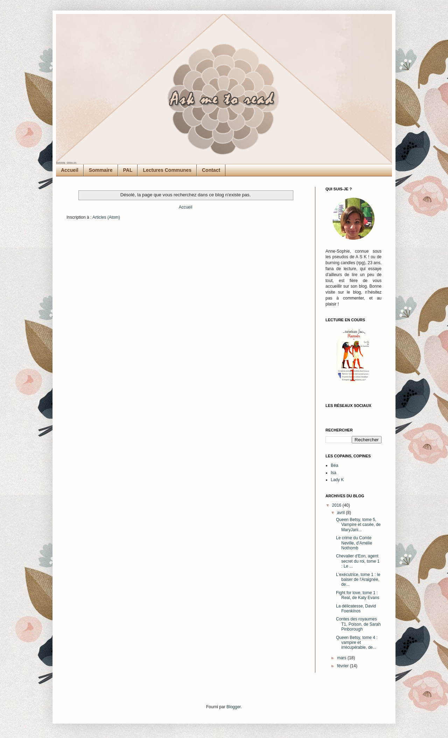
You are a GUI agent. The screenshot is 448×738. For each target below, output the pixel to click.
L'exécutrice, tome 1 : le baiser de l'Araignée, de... (358, 579)
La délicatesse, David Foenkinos (356, 608)
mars (342, 657)
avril (341, 512)
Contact (211, 170)
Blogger (233, 706)
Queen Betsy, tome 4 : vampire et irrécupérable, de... (357, 642)
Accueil (69, 170)
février (343, 665)
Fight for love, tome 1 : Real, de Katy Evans (357, 595)
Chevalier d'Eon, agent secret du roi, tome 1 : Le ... (357, 561)
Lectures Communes (167, 170)
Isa (333, 472)
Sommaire (101, 170)
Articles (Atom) (106, 217)
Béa (334, 465)
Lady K (337, 479)
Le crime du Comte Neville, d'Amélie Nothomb (354, 542)
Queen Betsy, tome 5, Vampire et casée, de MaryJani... (358, 524)
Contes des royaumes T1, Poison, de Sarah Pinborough (358, 624)
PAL (128, 170)
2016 (337, 505)
